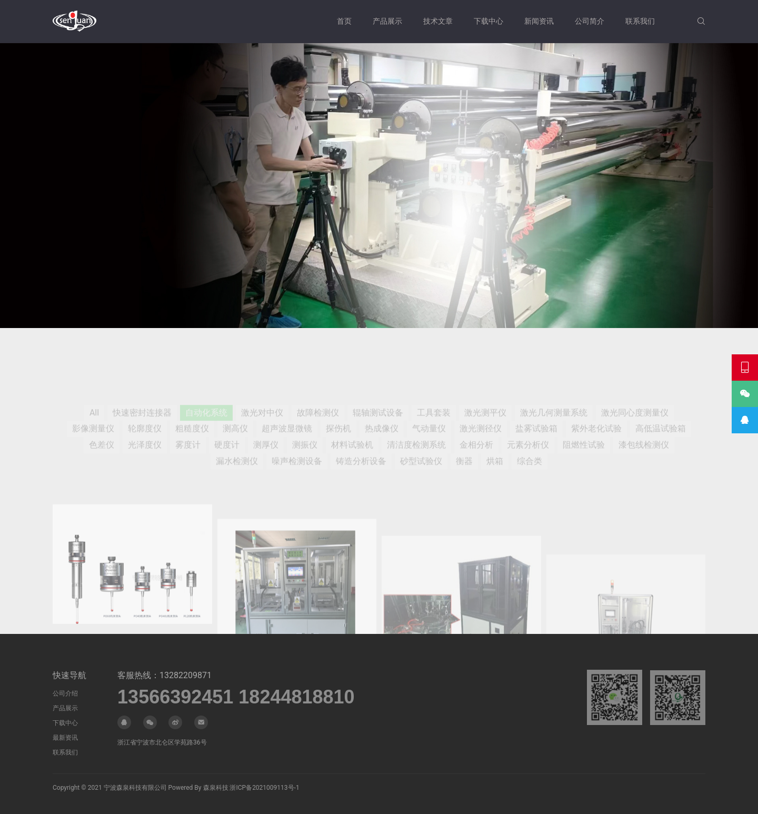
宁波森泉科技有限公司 (135, 787)
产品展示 (387, 21)
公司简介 (589, 21)
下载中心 (488, 21)
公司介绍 (65, 693)
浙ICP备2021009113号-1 (264, 787)
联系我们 (640, 21)
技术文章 (438, 21)
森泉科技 (215, 787)
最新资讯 (65, 737)
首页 (344, 21)
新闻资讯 (539, 21)
